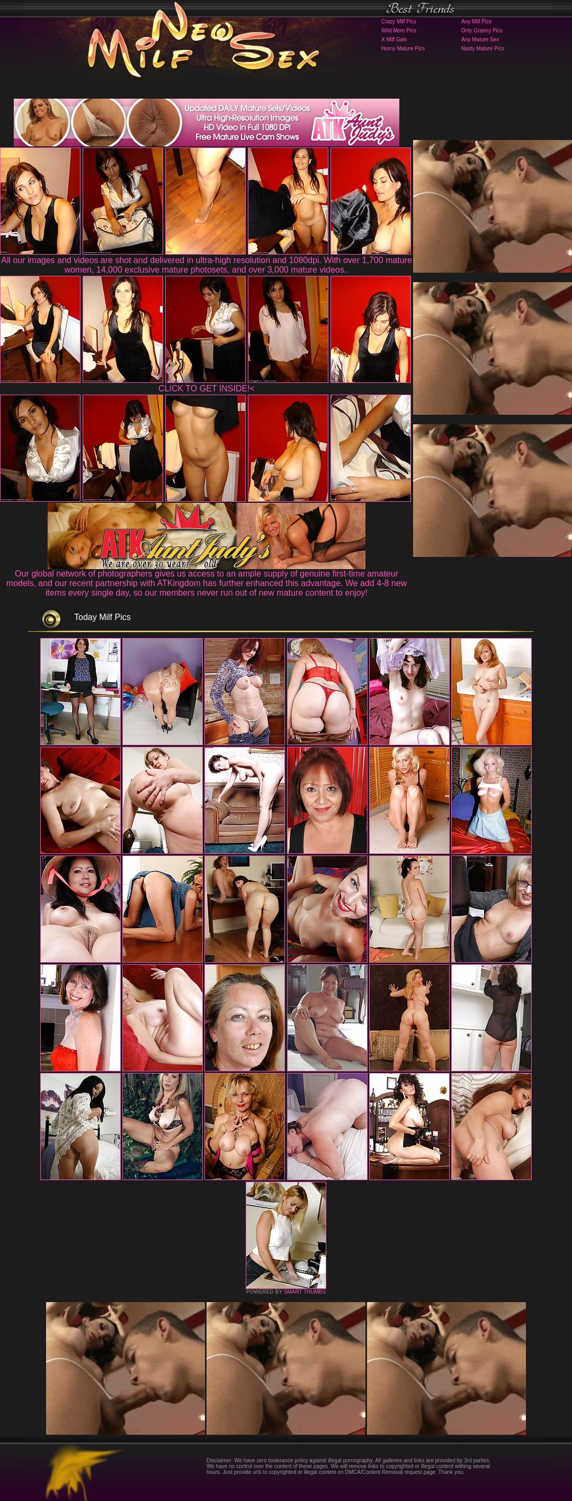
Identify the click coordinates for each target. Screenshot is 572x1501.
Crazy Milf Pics (398, 21)
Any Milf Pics (476, 21)
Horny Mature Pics (403, 48)
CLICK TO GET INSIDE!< (206, 388)
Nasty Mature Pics (482, 48)
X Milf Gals (394, 39)
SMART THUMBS (305, 1292)
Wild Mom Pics (398, 30)
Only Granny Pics (482, 30)
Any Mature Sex (480, 39)
